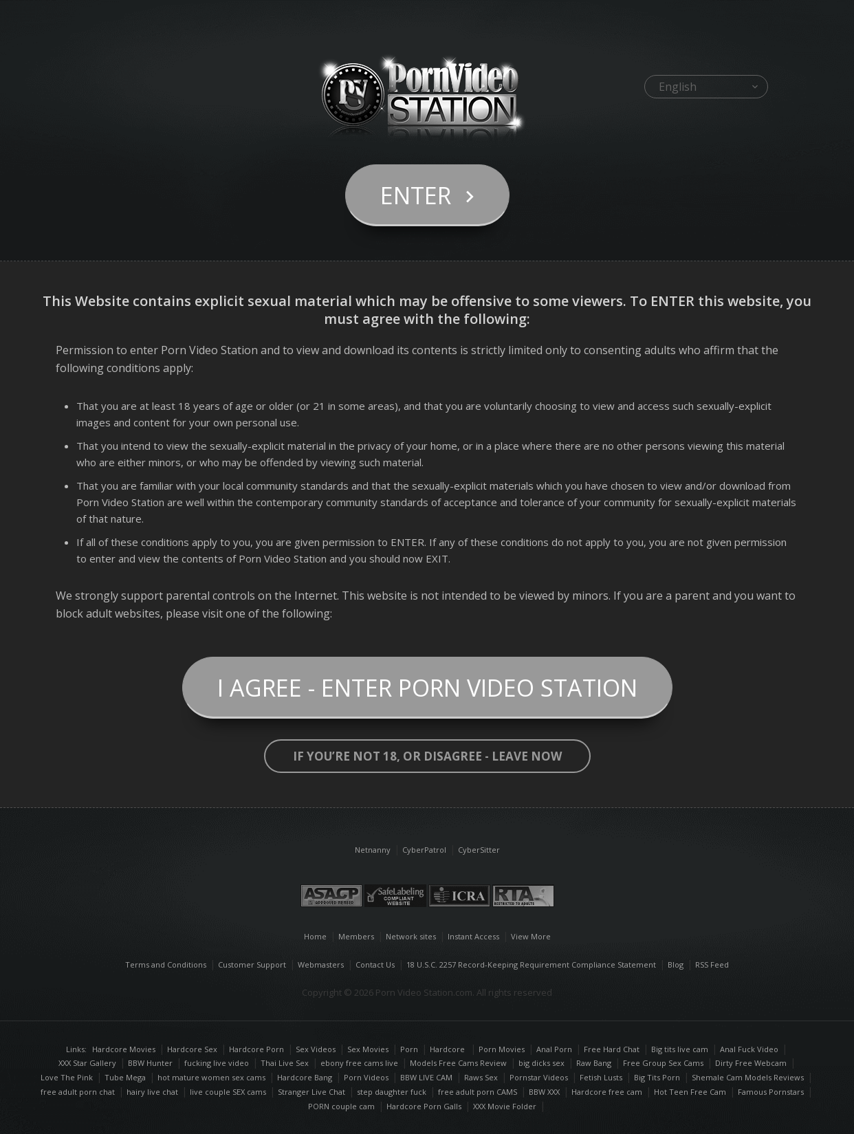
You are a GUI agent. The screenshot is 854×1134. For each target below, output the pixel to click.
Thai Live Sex (285, 1063)
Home (315, 936)
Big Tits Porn (657, 1077)
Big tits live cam (679, 1049)
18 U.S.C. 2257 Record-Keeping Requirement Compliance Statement (531, 964)
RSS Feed (712, 964)
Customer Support (252, 964)
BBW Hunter (150, 1063)
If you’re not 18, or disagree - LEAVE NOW (427, 756)
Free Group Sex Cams (663, 1063)
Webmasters (321, 964)
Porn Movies (502, 1049)
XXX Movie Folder (504, 1106)
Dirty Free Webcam (751, 1063)
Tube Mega (125, 1077)
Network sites (411, 936)
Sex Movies (367, 1049)
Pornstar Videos (539, 1077)
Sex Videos (320, 1049)
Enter (415, 195)
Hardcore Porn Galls (423, 1106)
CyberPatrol (424, 849)
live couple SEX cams (228, 1092)
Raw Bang (593, 1063)
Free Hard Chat (611, 1049)
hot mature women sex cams (211, 1077)
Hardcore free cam (606, 1092)
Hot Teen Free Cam (690, 1092)
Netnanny (373, 849)
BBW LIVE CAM (426, 1077)
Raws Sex (481, 1077)
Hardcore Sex (192, 1049)
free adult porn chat (78, 1092)
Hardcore (448, 1049)
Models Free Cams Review (458, 1063)
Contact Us (375, 964)
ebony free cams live (359, 1063)
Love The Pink (67, 1077)
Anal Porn (554, 1049)
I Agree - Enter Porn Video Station (427, 688)
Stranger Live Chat (311, 1092)
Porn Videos (366, 1077)
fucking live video (216, 1063)
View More (531, 936)
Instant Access (473, 936)
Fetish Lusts (601, 1077)
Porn (409, 1049)
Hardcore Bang (304, 1077)
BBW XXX (544, 1092)
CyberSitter (479, 849)
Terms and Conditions (165, 964)
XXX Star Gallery (87, 1063)
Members (356, 936)
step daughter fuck (391, 1092)
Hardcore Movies (123, 1049)
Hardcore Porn (256, 1049)
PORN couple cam (341, 1106)
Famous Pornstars (771, 1092)
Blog (675, 964)
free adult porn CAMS (477, 1092)
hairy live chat (152, 1092)
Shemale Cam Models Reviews (748, 1077)
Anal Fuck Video (749, 1049)
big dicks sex (541, 1063)
